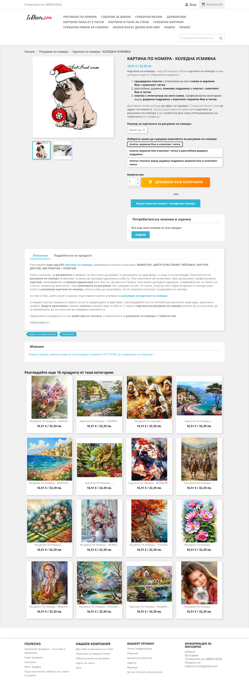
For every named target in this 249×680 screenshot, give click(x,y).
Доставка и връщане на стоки (94, 649)
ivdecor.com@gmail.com (201, 666)
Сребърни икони (148, 17)
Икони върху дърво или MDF (136, 27)
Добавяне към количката (175, 182)
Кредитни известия (139, 658)
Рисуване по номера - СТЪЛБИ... (149, 544)
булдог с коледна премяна (43, 334)
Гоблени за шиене (116, 17)
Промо (184, 27)
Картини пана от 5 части (83, 22)
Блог (78, 667)
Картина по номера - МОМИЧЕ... (149, 483)
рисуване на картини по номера (144, 295)
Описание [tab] (40, 255)
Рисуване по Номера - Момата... (49, 606)
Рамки (169, 27)
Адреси (131, 662)
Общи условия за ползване (93, 658)
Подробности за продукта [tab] (73, 255)
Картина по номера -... (199, 421)
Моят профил (33, 666)
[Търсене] (201, 38)
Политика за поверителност (93, 653)
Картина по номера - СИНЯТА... (99, 421)
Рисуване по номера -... (149, 421)
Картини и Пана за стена (128, 22)
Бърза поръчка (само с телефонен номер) (165, 203)
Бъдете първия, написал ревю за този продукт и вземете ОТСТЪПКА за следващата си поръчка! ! (91, 354)
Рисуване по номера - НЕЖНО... (49, 421)
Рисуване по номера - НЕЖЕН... (99, 544)
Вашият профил (140, 644)
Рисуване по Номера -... (199, 606)
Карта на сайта (85, 663)
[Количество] (131, 181)
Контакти (30, 662)
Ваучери (132, 667)
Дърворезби (176, 17)
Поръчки (132, 653)
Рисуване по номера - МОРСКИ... (49, 483)
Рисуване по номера (80, 17)
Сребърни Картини (168, 22)
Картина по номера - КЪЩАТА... (149, 606)
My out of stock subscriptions (145, 672)
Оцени (140, 235)
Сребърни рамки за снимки (85, 27)
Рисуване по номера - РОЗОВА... (99, 606)
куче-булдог (69, 334)
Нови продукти (34, 657)
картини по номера (78, 264)
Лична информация (139, 648)
